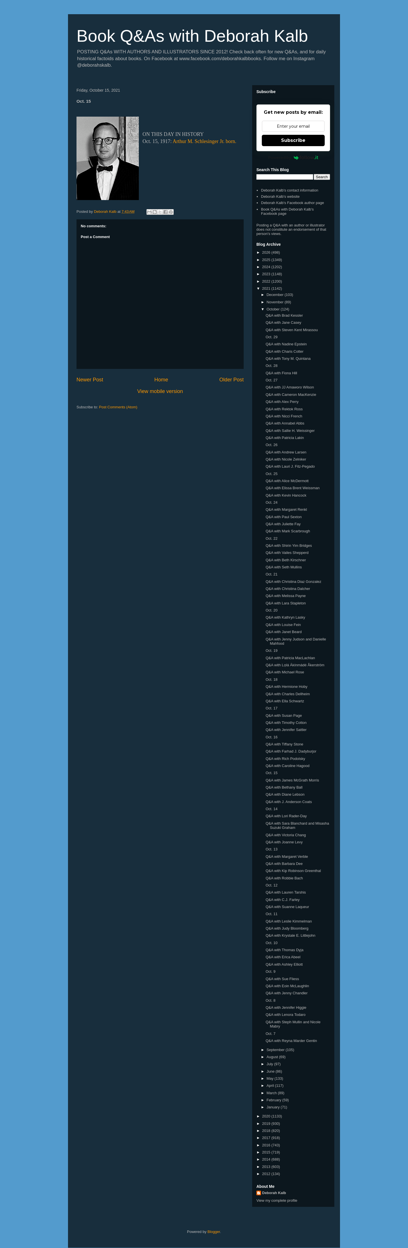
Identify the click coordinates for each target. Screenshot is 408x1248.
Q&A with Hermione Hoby (286, 686)
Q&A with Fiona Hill (281, 373)
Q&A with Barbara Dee (284, 864)
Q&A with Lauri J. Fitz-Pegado (289, 466)
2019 (266, 1123)
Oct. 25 (271, 474)
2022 (266, 281)
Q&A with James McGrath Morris (292, 780)
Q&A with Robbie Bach (284, 878)
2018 (266, 1131)
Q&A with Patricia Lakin (284, 438)
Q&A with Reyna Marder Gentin (291, 1041)
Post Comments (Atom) (118, 407)
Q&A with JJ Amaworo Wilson (289, 387)
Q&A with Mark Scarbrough (287, 531)
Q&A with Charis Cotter (284, 351)
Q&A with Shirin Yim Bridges (288, 545)
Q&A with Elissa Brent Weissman (292, 488)
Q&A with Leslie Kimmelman (288, 921)
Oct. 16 (271, 737)
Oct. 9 (270, 971)
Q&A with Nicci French (283, 416)
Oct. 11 (271, 914)
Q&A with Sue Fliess (282, 979)
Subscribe (293, 140)
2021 (266, 288)
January (274, 1107)
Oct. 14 (271, 809)
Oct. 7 (270, 1033)
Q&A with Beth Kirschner (285, 560)
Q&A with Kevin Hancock (285, 495)
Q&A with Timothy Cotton (286, 722)
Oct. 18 (271, 679)
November (276, 302)
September (276, 1050)
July (270, 1064)
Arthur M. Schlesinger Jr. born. (204, 141)
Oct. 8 (270, 1000)
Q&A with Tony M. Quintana (288, 358)
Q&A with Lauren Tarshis (285, 892)
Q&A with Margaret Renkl (286, 509)
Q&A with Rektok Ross (284, 409)
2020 (266, 1116)
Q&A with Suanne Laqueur (287, 907)
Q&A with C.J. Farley (282, 900)
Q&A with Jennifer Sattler (286, 730)
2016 (266, 1145)
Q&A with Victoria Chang (285, 835)
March (272, 1093)
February (274, 1100)
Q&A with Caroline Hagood (287, 766)
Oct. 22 (271, 538)
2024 (266, 267)
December (276, 295)
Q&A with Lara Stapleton (285, 603)
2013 (266, 1167)
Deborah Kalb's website (280, 196)
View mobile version (160, 391)
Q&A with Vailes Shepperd (287, 553)
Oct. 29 (271, 337)
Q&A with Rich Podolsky (285, 759)
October (274, 309)
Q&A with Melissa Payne (285, 596)
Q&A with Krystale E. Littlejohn (290, 935)
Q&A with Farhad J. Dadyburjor (290, 751)
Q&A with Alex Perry (281, 402)
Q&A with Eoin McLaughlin (287, 986)
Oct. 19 (271, 650)
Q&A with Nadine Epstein (286, 344)
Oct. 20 (271, 610)
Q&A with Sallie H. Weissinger (289, 430)
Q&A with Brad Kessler (284, 315)
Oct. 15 (271, 773)
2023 (266, 274)
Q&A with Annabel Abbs (284, 423)
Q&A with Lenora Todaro (285, 1014)
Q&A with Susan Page (283, 715)
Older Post (231, 380)
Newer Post (89, 380)
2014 (266, 1159)
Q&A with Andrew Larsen (285, 452)
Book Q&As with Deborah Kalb (192, 35)
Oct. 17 (271, 708)
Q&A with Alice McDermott (287, 481)
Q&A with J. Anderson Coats (288, 802)
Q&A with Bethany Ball (283, 787)
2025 (266, 260)
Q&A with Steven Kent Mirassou (291, 330)
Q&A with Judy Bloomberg (286, 928)
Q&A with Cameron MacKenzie (290, 394)
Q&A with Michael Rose (284, 672)
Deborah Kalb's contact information (289, 190)
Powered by (293, 157)
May (271, 1078)
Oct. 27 (271, 380)
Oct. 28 (271, 366)
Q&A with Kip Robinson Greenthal (293, 871)
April (271, 1085)
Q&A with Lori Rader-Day (286, 816)
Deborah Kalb (274, 1193)
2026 (266, 252)
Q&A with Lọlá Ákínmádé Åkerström (294, 665)
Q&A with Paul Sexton (283, 517)
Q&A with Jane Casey (283, 322)
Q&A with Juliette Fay (283, 524)
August (273, 1057)
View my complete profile (276, 1200)
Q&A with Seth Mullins (283, 567)
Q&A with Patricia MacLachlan (290, 658)
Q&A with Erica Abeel (282, 957)
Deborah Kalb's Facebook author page (292, 203)
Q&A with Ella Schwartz (284, 701)
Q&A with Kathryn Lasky (285, 617)
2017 (266, 1138)
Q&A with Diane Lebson (284, 794)
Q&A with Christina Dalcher (287, 589)
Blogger (213, 1232)
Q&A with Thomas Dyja (284, 950)
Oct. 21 (271, 574)
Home (161, 380)
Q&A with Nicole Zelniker (285, 459)
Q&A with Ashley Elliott (284, 964)
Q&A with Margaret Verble (286, 856)
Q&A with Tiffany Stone (284, 744)
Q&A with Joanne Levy (284, 842)
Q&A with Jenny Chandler (286, 993)
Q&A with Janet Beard (283, 632)
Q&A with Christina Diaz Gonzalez (293, 581)
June (271, 1071)
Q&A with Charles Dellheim (287, 694)
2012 (266, 1174)
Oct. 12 (271, 885)
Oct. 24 (271, 502)
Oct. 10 (271, 943)
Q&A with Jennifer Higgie (285, 1007)
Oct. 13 (271, 849)
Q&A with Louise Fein (283, 625)
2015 (266, 1152)
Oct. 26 (271, 445)
